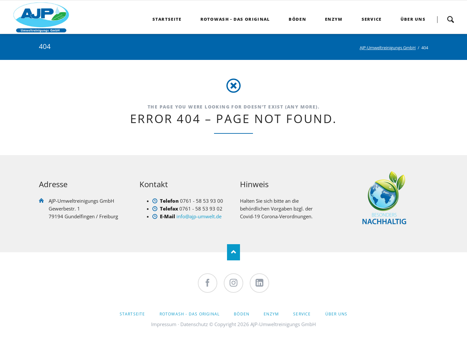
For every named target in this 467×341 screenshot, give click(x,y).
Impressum (163, 324)
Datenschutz (194, 324)
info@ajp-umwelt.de (199, 216)
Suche (450, 19)
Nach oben (233, 252)
